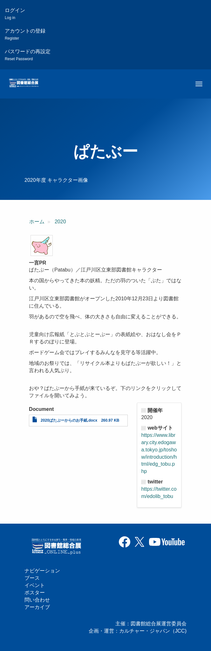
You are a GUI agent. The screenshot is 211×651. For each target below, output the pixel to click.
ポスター (34, 592)
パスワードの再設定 (28, 55)
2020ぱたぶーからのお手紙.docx (69, 420)
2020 (60, 221)
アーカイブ (37, 607)
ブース (32, 578)
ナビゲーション (42, 570)
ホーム (36, 221)
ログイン (15, 14)
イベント (34, 585)
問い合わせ (37, 600)
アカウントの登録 (25, 34)
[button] (42, 245)
